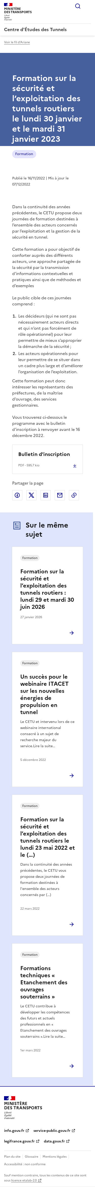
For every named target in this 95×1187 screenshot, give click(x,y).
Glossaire (31, 1156)
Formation (24, 154)
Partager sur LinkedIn (46, 495)
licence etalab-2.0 (24, 1180)
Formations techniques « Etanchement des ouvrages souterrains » (43, 982)
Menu (88, 6)
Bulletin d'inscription (44, 454)
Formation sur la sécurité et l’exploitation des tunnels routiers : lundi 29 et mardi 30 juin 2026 (47, 589)
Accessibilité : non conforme (25, 1164)
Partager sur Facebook (17, 495)
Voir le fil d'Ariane (17, 42)
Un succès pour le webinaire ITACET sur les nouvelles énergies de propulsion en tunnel (44, 694)
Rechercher (78, 6)
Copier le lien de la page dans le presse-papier (74, 495)
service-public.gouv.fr (51, 1130)
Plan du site (12, 1156)
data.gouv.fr (54, 1141)
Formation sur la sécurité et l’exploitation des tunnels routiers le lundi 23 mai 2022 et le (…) (47, 837)
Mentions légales (55, 1156)
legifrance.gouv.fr (19, 1141)
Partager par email (60, 495)
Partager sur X (31, 495)
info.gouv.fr (14, 1130)
